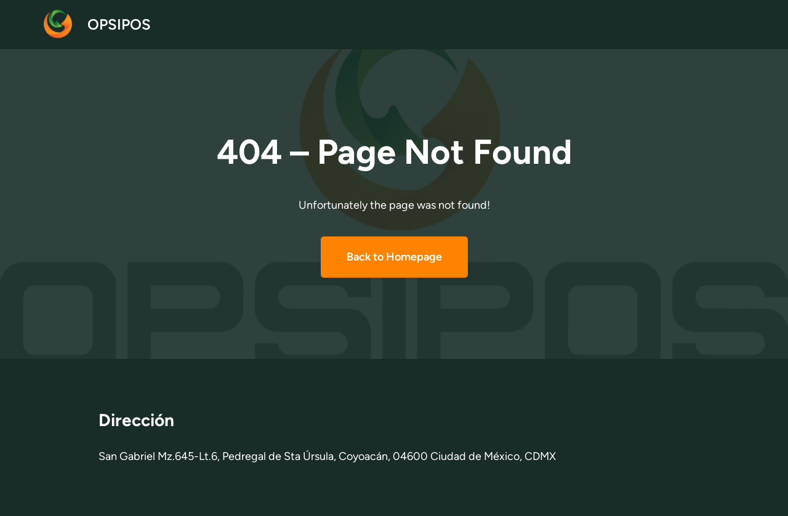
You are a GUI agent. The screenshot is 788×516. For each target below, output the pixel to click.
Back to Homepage (394, 257)
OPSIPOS (119, 24)
